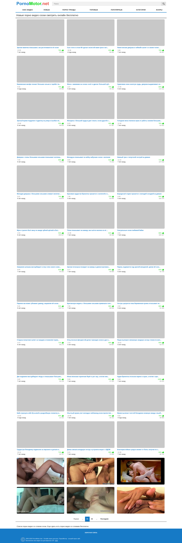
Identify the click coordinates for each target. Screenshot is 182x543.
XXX (56, 540)
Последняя (104, 519)
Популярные (116, 10)
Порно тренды (69, 10)
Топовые (94, 10)
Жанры (159, 10)
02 (92, 519)
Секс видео (27, 10)
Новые (47, 10)
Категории (141, 10)
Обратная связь (91, 532)
